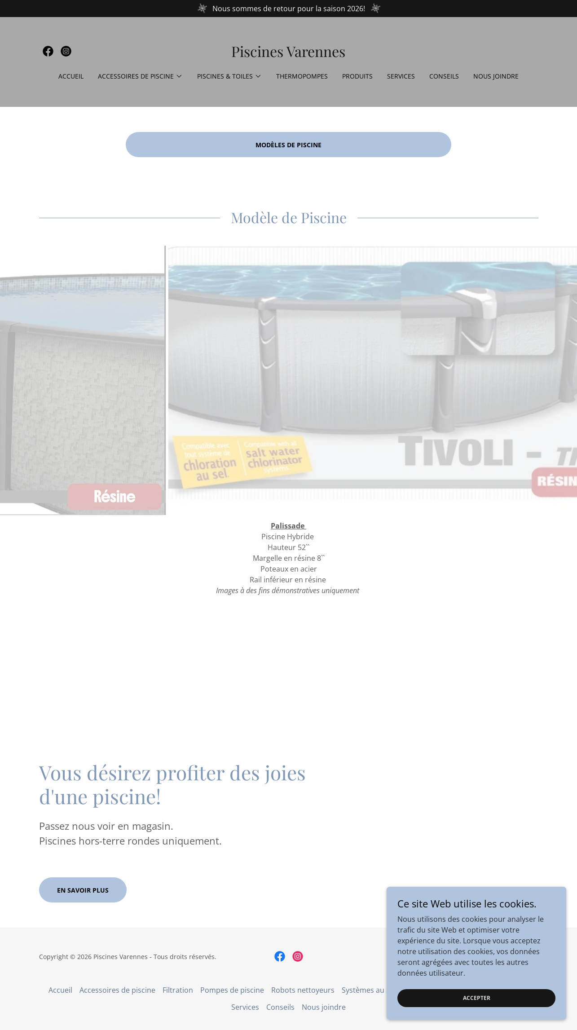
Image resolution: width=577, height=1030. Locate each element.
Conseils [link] (444, 76)
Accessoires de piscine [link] (117, 990)
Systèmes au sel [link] (369, 990)
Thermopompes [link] (302, 76)
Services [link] (401, 76)
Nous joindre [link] (496, 76)
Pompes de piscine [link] (232, 990)
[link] (48, 51)
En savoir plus (83, 890)
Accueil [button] (60, 990)
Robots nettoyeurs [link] (303, 990)
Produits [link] (357, 76)
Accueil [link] (71, 76)
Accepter (476, 998)
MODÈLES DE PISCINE (288, 145)
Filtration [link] (178, 990)
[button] (140, 76)
